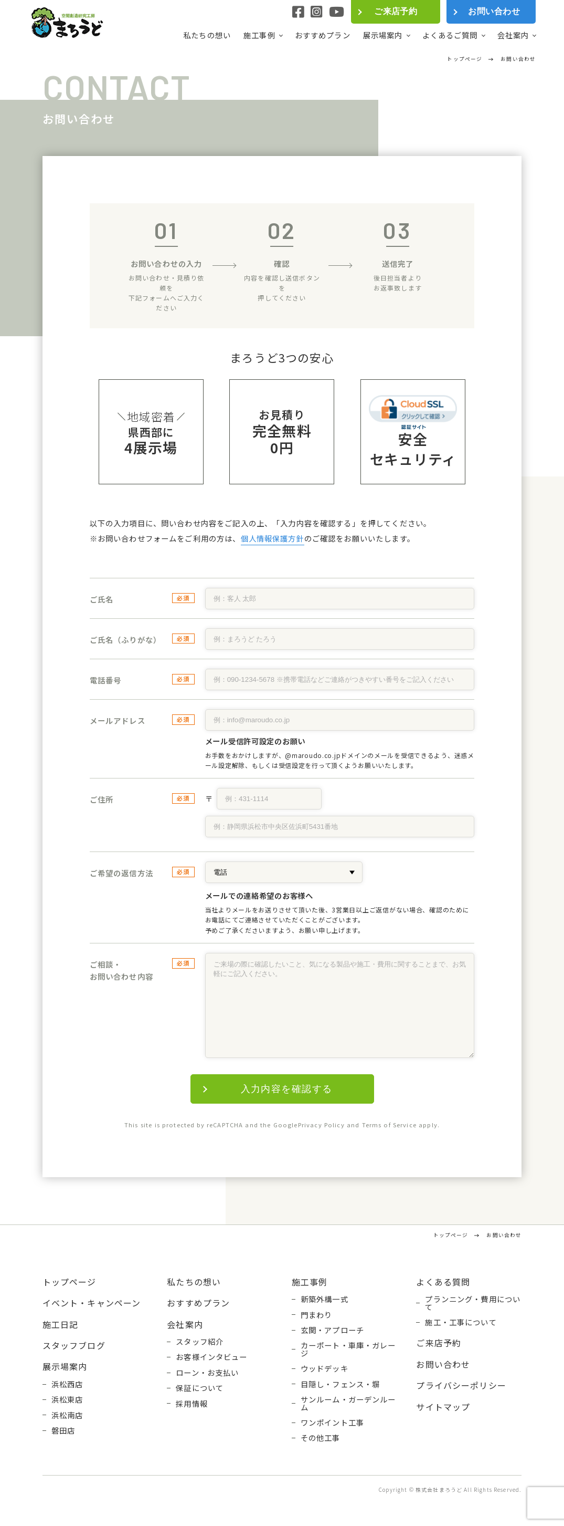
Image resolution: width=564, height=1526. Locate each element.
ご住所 (101, 799)
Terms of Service (389, 1124)
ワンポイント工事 (332, 1422)
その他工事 (320, 1437)
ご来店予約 (395, 11)
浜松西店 (67, 1384)
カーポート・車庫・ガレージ (348, 1349)
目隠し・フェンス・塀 (340, 1384)
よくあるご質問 (450, 35)
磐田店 (63, 1430)
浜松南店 (67, 1415)
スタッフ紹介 (200, 1341)
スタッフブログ (73, 1345)
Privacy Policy (321, 1124)
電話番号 (106, 680)
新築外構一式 (324, 1299)
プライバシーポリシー (461, 1385)
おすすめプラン (322, 34)
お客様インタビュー (211, 1357)
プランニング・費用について (472, 1303)
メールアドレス (117, 720)
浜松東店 (67, 1399)
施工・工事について (460, 1322)
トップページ (69, 1281)
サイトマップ (443, 1406)
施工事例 (259, 35)
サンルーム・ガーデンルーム (348, 1403)
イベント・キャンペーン (91, 1302)
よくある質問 (443, 1281)
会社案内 (513, 35)
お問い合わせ (494, 11)
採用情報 (192, 1403)
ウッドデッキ (324, 1368)
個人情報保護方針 (272, 538)
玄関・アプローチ (332, 1330)
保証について (200, 1388)
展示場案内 (383, 35)
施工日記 (60, 1324)
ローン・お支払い (207, 1372)
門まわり (317, 1315)
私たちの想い (207, 34)
